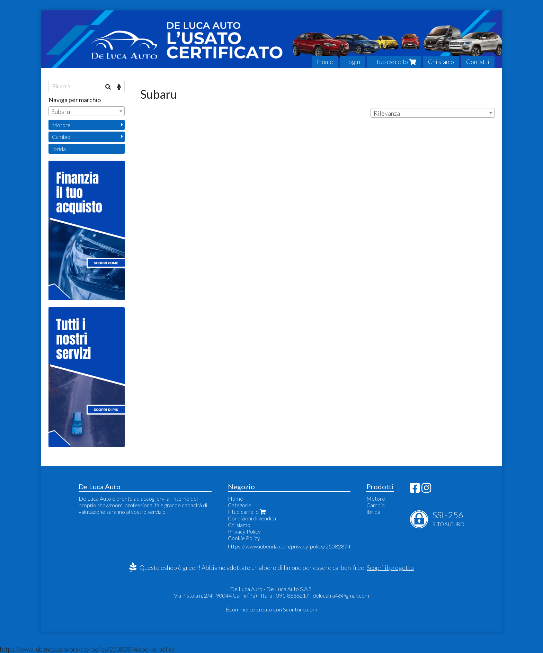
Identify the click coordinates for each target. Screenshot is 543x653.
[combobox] (433, 113)
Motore (61, 125)
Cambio (61, 136)
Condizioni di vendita (252, 518)
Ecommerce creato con (271, 609)
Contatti (477, 61)
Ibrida (59, 148)
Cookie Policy (244, 538)
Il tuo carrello (394, 61)
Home (325, 61)
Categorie (239, 505)
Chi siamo (441, 61)
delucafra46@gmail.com (341, 595)
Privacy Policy (244, 531)
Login (352, 61)
